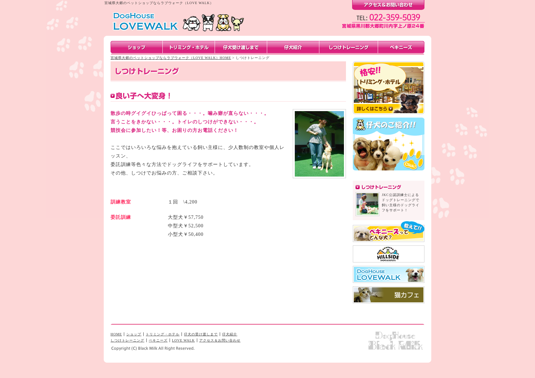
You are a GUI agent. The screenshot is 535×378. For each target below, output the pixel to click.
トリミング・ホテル (162, 334)
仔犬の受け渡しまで (201, 334)
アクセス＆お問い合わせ (220, 340)
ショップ (133, 334)
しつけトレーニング (127, 340)
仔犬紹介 (229, 334)
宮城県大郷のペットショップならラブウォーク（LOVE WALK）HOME (171, 58)
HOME (116, 334)
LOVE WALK (183, 340)
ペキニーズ (158, 340)
